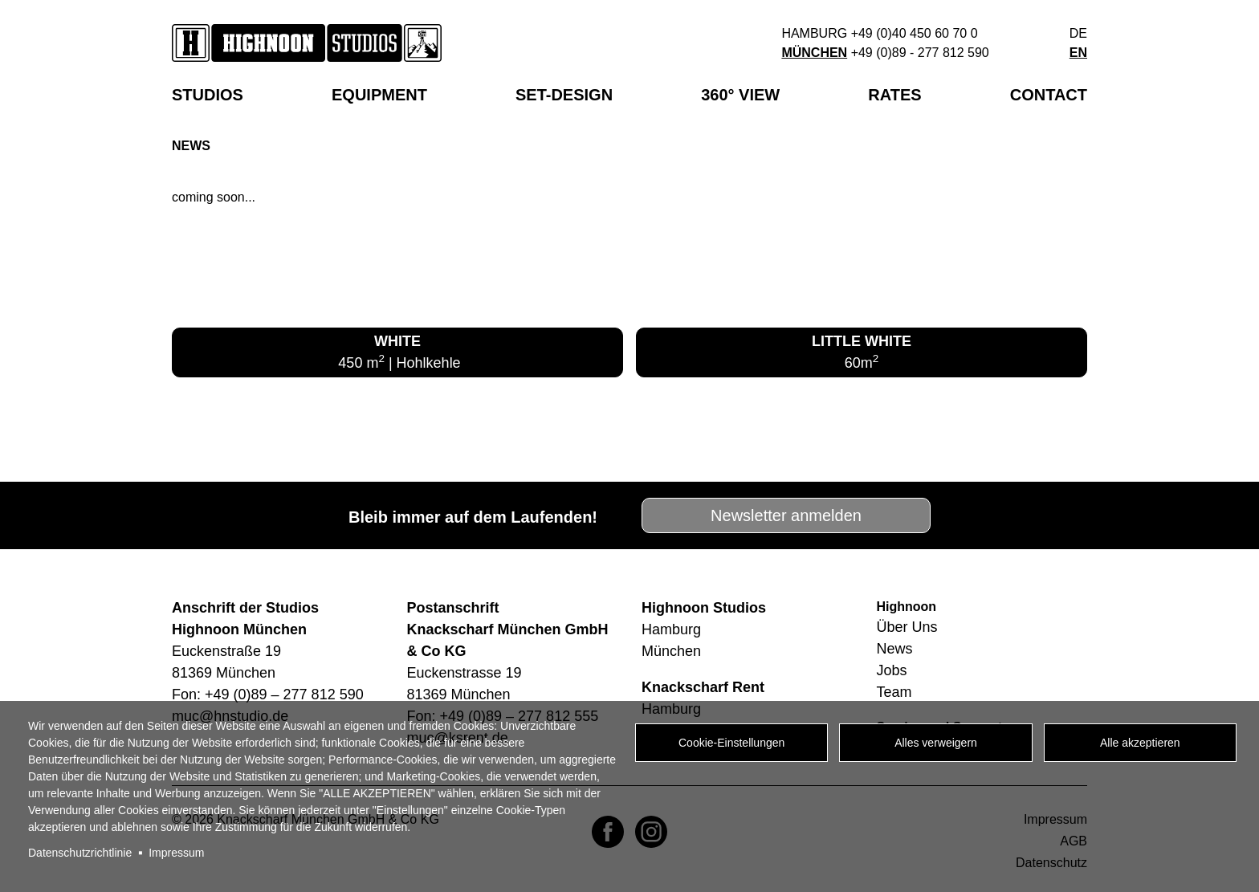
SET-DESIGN (564, 95)
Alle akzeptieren (1140, 742)
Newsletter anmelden (786, 515)
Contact (1048, 95)
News (895, 649)
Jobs (892, 670)
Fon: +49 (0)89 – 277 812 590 (268, 694)
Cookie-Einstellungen (731, 742)
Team (894, 692)
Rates (894, 95)
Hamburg (814, 33)
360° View (740, 95)
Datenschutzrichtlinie (80, 852)
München (814, 52)
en (1078, 52)
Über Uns (907, 627)
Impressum (176, 852)
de (1078, 33)
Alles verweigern (935, 742)
